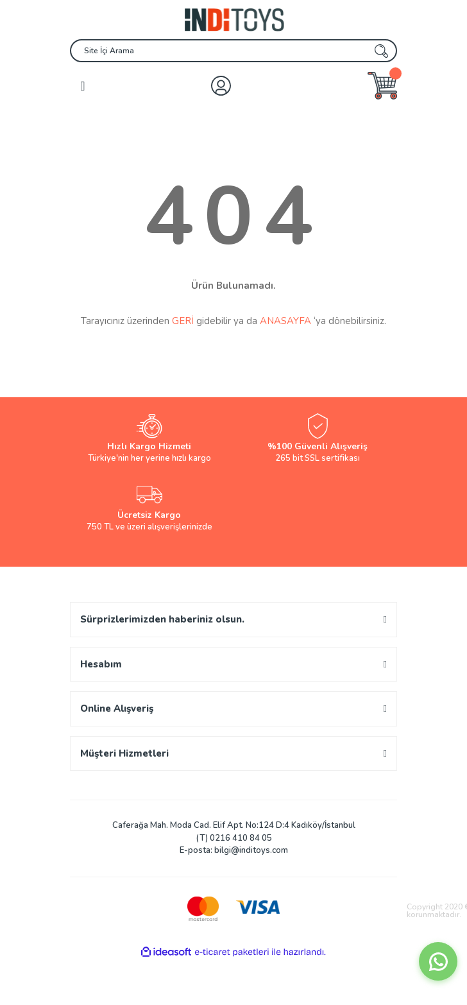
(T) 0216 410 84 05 (234, 838)
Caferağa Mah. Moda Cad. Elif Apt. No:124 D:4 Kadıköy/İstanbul (233, 825)
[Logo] (233, 19)
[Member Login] (221, 86)
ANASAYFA (285, 320)
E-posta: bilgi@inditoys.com (234, 850)
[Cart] (382, 85)
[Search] (233, 50)
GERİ (183, 320)
